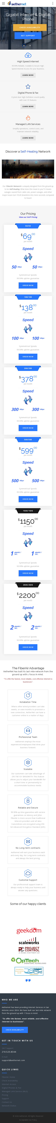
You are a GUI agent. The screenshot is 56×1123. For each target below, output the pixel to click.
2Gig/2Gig (28, 587)
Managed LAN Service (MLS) (15, 1091)
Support (5, 1098)
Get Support (28, 35)
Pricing (5, 1095)
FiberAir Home (8, 1077)
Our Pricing (28, 216)
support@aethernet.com (13, 1060)
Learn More (28, 75)
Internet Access (9, 1084)
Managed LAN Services (28, 124)
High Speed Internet (28, 61)
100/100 (28, 299)
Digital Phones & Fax (11, 1088)
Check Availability (29, 27)
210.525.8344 (9, 1051)
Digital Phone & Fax (28, 92)
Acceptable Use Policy (28, 1120)
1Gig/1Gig (28, 513)
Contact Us (7, 1102)
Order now (28, 287)
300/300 (28, 370)
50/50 (28, 228)
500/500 (28, 441)
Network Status (9, 1106)
